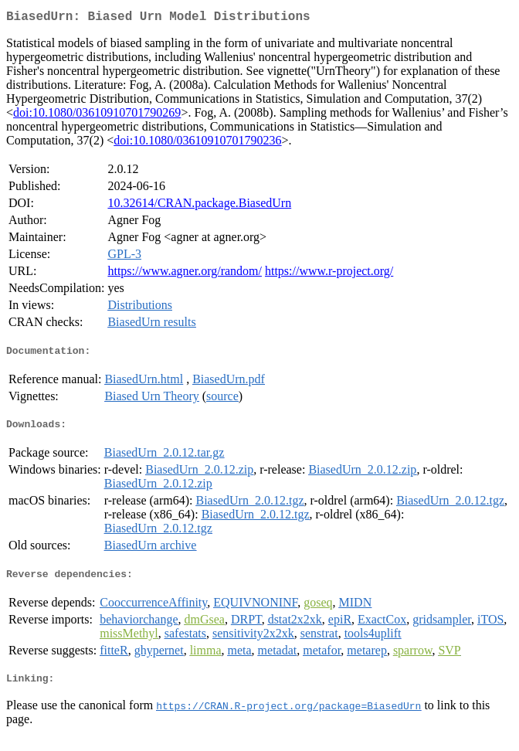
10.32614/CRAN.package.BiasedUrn (199, 205)
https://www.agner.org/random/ (184, 273)
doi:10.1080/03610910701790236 (197, 143)
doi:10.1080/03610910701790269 (97, 115)
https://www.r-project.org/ (329, 273)
